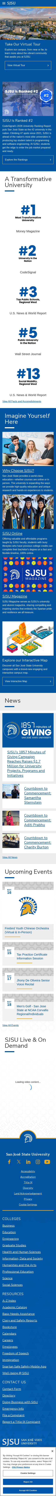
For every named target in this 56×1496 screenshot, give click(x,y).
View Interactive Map (16, 681)
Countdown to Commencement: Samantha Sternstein (37, 795)
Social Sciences (12, 1285)
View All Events (10, 1025)
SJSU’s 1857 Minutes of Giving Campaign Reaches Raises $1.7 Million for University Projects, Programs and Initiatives (26, 764)
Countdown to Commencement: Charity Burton (37, 842)
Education (9, 1232)
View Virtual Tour (16, 65)
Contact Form (11, 1389)
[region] (28, 1471)
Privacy (28, 1199)
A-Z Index (9, 1301)
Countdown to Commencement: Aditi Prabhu (37, 820)
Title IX (28, 1182)
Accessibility (28, 1171)
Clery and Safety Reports (19, 1320)
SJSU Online (12, 533)
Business (8, 1226)
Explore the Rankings (16, 159)
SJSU (11, 3)
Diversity (28, 1188)
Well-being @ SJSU (15, 1373)
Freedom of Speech (15, 1353)
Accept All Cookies (28, 1490)
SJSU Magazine (14, 596)
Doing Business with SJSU (20, 1402)
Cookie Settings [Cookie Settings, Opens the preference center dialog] (27, 1473)
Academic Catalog (14, 1307)
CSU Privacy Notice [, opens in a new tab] (21, 1467)
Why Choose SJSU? (18, 470)
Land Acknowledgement (28, 1193)
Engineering (10, 1239)
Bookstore (9, 1327)
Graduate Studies (14, 1245)
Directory (8, 1396)
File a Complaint (13, 1415)
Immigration (10, 1360)
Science (7, 1278)
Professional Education (18, 1272)
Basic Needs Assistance (18, 1314)
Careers (7, 1340)
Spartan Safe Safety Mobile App (24, 1367)
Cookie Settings (28, 1204)
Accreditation (28, 1177)
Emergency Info (13, 1409)
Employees (10, 1347)
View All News (9, 857)
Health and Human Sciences (21, 1252)
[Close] (52, 1451)
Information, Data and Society (22, 1259)
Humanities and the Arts (19, 1265)
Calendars (9, 1334)
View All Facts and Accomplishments (21, 401)
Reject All (27, 1482)
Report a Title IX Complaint (21, 1422)
